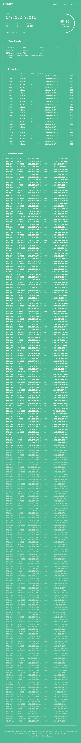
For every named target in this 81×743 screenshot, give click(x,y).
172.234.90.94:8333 (36, 279)
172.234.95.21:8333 (36, 319)
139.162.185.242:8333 (15, 390)
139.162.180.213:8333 (37, 172)
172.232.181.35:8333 (60, 190)
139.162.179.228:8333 (60, 208)
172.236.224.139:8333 (60, 282)
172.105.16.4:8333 (36, 424)
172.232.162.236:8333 (15, 366)
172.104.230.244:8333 (15, 200)
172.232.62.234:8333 (15, 306)
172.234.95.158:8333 (60, 248)
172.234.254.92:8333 (60, 366)
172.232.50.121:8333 (15, 342)
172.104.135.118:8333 (37, 185)
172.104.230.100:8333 (60, 377)
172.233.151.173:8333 (60, 442)
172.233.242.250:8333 (15, 371)
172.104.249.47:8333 (15, 395)
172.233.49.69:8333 (36, 274)
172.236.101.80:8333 (60, 169)
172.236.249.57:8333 (15, 237)
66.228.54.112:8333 (59, 403)
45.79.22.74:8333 (35, 308)
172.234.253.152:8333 (60, 348)
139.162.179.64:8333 (37, 161)
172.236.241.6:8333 (59, 327)
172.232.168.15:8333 (60, 274)
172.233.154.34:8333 (60, 319)
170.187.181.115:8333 (37, 327)
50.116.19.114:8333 (14, 308)
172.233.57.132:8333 (15, 256)
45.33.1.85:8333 (13, 193)
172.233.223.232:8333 (15, 358)
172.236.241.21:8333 (37, 219)
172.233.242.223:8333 (15, 345)
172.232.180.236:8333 (37, 240)
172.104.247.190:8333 (60, 232)
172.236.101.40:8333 (60, 264)
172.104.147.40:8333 (37, 356)
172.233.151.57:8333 (60, 429)
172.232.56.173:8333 (15, 282)
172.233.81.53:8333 (14, 311)
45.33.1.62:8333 (13, 250)
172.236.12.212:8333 (15, 432)
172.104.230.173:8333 (37, 295)
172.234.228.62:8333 (15, 279)
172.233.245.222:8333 (60, 198)
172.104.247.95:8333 (15, 235)
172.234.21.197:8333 (60, 261)
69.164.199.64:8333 (36, 337)
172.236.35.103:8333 (60, 179)
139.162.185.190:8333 (37, 413)
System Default (47, 736)
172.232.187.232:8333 (60, 440)
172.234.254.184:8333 (15, 424)
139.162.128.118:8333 (60, 182)
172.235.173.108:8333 (15, 292)
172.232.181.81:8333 (37, 321)
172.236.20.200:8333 (37, 190)
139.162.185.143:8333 (60, 227)
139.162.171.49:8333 (37, 245)
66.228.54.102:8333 (59, 374)
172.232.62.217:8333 (37, 366)
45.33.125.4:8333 (13, 405)
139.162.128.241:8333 (60, 253)
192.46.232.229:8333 (60, 285)
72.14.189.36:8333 (36, 353)
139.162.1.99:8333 (36, 298)
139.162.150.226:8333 (60, 408)
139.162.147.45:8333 (37, 158)
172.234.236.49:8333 (37, 224)
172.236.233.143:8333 (37, 164)
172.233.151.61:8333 (15, 198)
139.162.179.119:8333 (15, 437)
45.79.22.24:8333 (58, 411)
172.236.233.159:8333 (60, 200)
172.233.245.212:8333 (60, 193)
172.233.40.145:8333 (15, 169)
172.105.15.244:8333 (60, 437)
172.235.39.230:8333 (60, 358)
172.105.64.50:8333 (14, 419)
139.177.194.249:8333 (37, 440)
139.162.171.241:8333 (37, 227)
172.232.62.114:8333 (15, 177)
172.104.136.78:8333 (60, 214)
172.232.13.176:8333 (15, 334)
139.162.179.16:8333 (37, 369)
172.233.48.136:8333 (60, 300)
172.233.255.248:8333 (37, 258)
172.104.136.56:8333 (37, 277)
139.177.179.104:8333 (15, 224)
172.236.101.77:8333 (37, 306)
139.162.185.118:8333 (60, 421)
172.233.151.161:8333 (37, 271)
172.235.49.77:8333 (14, 182)
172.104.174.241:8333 (60, 350)
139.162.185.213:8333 (37, 169)
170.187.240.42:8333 (60, 277)
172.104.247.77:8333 (15, 384)
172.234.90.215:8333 (60, 216)
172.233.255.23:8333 (37, 405)
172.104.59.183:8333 (37, 403)
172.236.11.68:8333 (14, 214)
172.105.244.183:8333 (60, 240)
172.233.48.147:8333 (37, 426)
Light (36, 736)
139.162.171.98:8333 (15, 361)
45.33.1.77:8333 (35, 285)
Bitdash (8, 4)
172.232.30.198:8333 (15, 319)
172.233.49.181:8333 (60, 172)
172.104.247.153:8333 (60, 398)
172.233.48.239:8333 (37, 179)
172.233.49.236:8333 (60, 298)
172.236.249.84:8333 (15, 227)
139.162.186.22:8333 (60, 316)
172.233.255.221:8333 (60, 174)
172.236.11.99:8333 (36, 264)
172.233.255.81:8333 (37, 329)
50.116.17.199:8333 (14, 179)
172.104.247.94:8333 (37, 235)
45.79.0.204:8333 (35, 313)
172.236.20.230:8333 (60, 387)
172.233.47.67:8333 (36, 395)
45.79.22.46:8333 (35, 400)
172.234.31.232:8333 (37, 287)
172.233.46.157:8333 (37, 382)
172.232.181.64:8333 (15, 253)
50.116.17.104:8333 (59, 242)
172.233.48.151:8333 (15, 392)
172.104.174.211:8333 (37, 195)
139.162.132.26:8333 (37, 324)
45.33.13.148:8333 (59, 295)
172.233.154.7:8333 (36, 300)
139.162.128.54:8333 (37, 229)
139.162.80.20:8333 (36, 269)
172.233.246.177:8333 (15, 285)
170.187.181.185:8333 (37, 371)
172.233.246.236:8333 (37, 292)
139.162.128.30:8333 (37, 408)
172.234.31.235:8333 (15, 300)
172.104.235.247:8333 (15, 248)
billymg (22, 731)
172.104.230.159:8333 (15, 203)
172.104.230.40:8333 (15, 398)
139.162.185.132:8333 (15, 216)
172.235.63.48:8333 (14, 442)
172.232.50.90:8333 (14, 187)
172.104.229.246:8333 (60, 334)
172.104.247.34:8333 (15, 211)
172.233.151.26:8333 (37, 411)
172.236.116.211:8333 (37, 442)
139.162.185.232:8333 (15, 242)
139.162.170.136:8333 (15, 382)
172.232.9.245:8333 (36, 193)
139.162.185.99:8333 (15, 195)
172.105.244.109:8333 (60, 287)
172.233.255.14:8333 (60, 195)
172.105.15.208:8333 (60, 290)
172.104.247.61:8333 (15, 356)
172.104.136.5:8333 (36, 398)
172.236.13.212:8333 (15, 303)
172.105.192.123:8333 (37, 311)
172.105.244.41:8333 (15, 403)
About (73, 4)
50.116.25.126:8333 (14, 274)
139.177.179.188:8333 (37, 384)
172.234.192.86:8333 (60, 235)
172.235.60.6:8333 (36, 345)
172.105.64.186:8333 (37, 303)
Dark (39, 736)
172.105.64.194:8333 (15, 264)
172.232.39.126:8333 (60, 269)
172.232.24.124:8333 (15, 377)
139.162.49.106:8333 (60, 313)
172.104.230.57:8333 (15, 429)
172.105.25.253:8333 (60, 211)
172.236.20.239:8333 (60, 206)
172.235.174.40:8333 (15, 161)
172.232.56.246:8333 (60, 158)
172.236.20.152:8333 (37, 390)
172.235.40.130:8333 (15, 445)
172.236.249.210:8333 (37, 387)
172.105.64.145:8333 (60, 379)
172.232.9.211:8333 (14, 219)
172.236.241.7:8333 (36, 248)
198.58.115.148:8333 (60, 353)
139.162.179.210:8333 (15, 245)
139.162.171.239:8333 (15, 411)
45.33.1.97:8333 (13, 229)
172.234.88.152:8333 (37, 208)
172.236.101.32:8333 (37, 432)
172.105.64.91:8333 (59, 303)
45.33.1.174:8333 (13, 271)
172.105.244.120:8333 (60, 395)
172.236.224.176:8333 (60, 306)
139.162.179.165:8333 (60, 177)
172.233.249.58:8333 (60, 419)
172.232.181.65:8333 (60, 250)
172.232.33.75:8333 (59, 161)
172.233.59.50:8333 (14, 287)
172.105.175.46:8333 (60, 432)
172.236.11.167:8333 (37, 187)
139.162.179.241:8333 (60, 426)
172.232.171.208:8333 (37, 429)
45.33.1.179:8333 (35, 261)
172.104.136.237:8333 (15, 240)
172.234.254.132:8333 (37, 166)
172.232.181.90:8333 (37, 282)
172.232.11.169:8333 (60, 256)
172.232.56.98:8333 (14, 340)
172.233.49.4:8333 (36, 174)
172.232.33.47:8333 (14, 421)
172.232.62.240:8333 (37, 266)
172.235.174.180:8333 (60, 424)
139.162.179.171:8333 (37, 203)
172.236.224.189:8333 (15, 190)
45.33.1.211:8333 (58, 311)
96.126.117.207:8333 (60, 390)
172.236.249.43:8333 (37, 206)
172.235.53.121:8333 (37, 358)
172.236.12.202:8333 (60, 392)
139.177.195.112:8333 (15, 290)
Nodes (54, 4)
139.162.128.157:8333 (60, 324)
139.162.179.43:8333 (60, 237)
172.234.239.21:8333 (60, 434)
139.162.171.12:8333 (15, 353)
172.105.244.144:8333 (37, 177)
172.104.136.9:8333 (36, 445)
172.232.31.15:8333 (14, 261)
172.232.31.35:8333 (59, 221)
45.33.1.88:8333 (58, 187)
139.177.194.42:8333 (60, 279)
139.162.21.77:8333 (36, 374)
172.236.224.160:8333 (60, 384)
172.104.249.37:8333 (60, 164)
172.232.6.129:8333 (59, 203)
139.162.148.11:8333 (37, 434)
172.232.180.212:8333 (60, 337)
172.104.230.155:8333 (60, 405)
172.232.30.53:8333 (14, 363)
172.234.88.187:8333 (37, 242)
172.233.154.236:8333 (37, 363)
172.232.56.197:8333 (37, 348)
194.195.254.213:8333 (37, 419)
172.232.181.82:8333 (60, 321)
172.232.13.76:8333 (14, 327)
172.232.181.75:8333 (15, 329)
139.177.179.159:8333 (37, 256)
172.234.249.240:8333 (60, 258)
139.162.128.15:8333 (60, 342)
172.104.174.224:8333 (60, 185)
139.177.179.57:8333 (15, 158)
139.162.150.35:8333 (60, 292)
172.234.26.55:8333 (14, 172)
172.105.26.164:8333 (15, 232)
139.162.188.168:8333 (60, 416)
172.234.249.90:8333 (37, 211)
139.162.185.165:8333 (60, 382)
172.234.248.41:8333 (37, 221)
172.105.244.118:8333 (15, 295)
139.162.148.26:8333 (60, 224)
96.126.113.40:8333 (36, 216)
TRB (64, 4)
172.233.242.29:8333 (60, 332)
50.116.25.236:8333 (14, 416)
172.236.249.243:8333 (60, 219)
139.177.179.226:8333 (37, 200)
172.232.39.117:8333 (60, 371)
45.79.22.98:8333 (58, 166)
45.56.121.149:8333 (59, 413)
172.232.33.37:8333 (14, 324)
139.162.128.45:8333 (60, 308)
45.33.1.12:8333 (35, 214)
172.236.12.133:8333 (15, 387)
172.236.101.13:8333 (60, 363)
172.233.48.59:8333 (14, 185)
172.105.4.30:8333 (59, 345)
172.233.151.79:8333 (15, 164)
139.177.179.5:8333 (36, 361)
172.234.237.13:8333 (15, 408)
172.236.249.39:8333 (37, 316)
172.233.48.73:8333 (14, 313)
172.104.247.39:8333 (37, 237)
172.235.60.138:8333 (37, 232)
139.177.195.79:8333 (60, 271)
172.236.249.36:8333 (15, 316)
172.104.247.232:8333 (60, 340)
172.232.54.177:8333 (15, 269)
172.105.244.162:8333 (60, 245)
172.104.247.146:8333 (60, 329)
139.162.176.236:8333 (15, 379)
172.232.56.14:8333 (36, 290)
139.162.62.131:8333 (37, 250)
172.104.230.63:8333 (37, 350)
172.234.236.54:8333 (15, 221)
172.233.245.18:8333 (60, 356)
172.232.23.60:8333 (14, 369)
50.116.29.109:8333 (14, 174)
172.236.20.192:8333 (15, 208)
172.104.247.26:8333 (15, 206)
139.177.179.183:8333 (15, 348)
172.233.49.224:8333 (37, 392)
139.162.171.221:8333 (37, 198)
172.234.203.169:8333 (37, 379)
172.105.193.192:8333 (15, 332)
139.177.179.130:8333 (15, 413)
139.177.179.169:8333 (37, 342)
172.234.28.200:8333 (37, 332)
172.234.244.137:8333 (15, 166)
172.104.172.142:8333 (60, 400)
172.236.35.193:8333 (60, 229)
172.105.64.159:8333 (15, 350)
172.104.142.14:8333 (15, 374)
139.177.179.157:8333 (15, 258)
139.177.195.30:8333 (37, 421)
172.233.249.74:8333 (60, 361)
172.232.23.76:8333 (36, 437)
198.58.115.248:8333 (37, 253)
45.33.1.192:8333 (35, 334)
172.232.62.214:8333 (60, 369)
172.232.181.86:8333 (15, 321)
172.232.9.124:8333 (36, 377)
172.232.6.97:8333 (14, 440)
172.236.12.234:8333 (15, 400)
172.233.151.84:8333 (37, 182)
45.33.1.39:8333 (13, 434)
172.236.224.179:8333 (15, 426)
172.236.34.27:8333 (36, 416)
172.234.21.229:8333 (15, 277)
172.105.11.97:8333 (14, 337)
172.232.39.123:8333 (60, 266)
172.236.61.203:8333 (37, 340)
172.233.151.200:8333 (15, 266)
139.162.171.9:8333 (14, 298)
